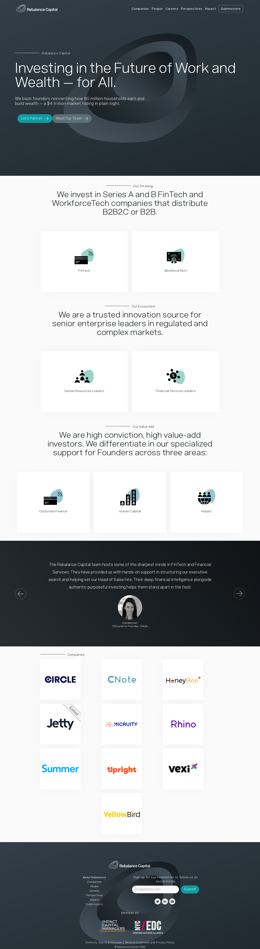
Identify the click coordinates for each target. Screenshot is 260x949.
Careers (172, 8)
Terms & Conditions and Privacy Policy (150, 942)
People (157, 8)
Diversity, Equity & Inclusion (104, 942)
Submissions (231, 8)
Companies (140, 8)
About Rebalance (94, 877)
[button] (23, 593)
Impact (210, 8)
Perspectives (191, 8)
